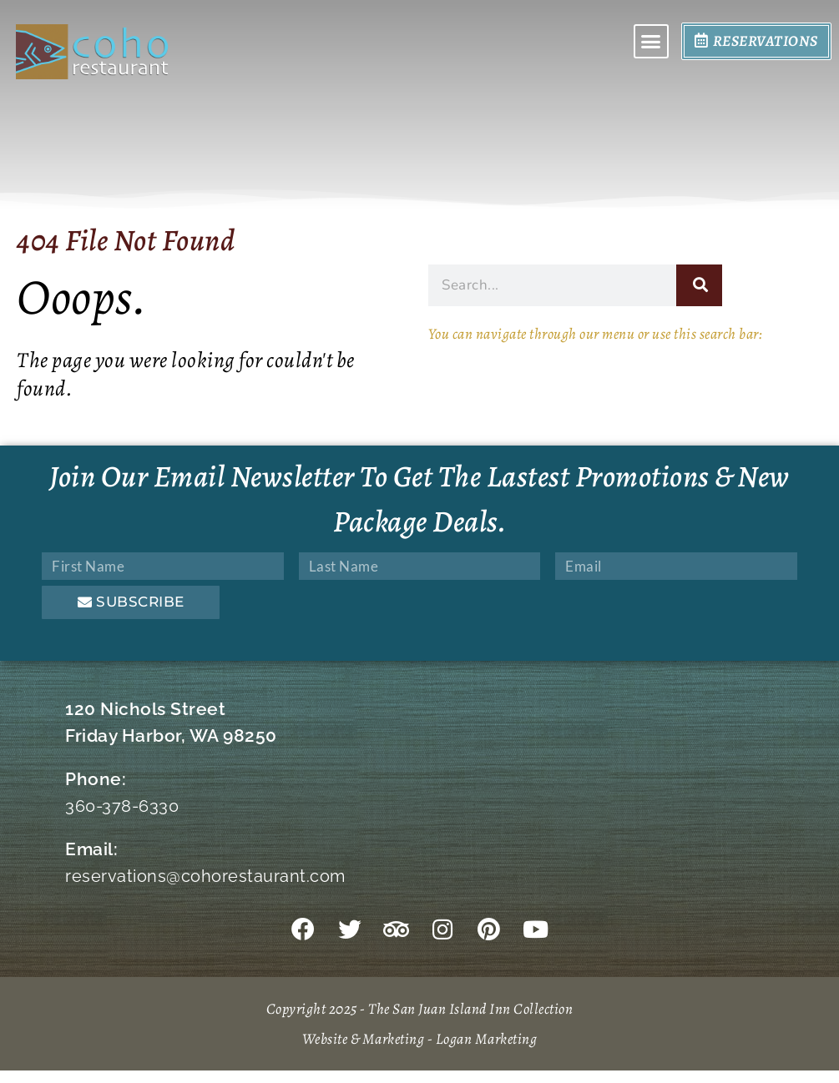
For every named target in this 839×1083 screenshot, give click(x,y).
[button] (651, 42)
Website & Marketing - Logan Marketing (419, 1051)
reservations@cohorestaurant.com (209, 875)
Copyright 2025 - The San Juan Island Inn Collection (420, 1021)
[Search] (699, 285)
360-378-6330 (124, 805)
